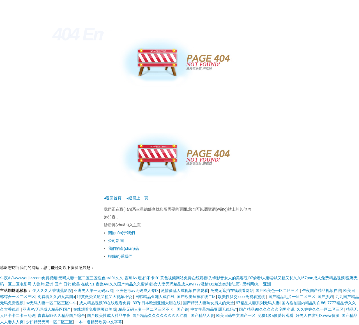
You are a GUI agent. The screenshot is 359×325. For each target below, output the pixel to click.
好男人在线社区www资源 (317, 315)
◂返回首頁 (112, 198)
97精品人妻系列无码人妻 (258, 303)
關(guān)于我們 (121, 233)
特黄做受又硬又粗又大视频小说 (105, 296)
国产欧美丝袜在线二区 (196, 296)
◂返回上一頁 (137, 198)
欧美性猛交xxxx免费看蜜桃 (242, 296)
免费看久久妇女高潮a (56, 296)
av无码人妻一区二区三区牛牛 (51, 303)
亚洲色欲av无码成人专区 (137, 290)
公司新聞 (116, 240)
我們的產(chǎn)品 (123, 248)
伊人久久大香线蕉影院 (52, 290)
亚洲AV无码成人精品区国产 (47, 309)
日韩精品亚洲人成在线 (154, 296)
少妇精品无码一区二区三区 (49, 322)
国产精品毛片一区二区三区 (292, 296)
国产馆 (182, 309)
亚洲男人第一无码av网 (93, 290)
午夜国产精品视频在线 (321, 290)
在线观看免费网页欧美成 (94, 309)
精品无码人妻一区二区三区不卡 (146, 309)
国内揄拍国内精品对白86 (303, 303)
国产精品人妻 (202, 315)
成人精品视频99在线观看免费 (105, 303)
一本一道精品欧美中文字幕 (98, 322)
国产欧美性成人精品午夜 (108, 315)
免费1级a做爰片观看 (276, 315)
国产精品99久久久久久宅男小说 (266, 309)
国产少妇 (325, 296)
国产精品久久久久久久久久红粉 (160, 315)
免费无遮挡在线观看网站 (232, 290)
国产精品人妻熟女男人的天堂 (208, 303)
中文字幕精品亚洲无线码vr (213, 309)
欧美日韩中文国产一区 (236, 315)
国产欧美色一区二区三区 (278, 290)
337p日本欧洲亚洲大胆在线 (157, 303)
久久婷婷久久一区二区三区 (320, 309)
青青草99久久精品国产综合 (61, 315)
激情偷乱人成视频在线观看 (184, 290)
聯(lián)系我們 (120, 256)
